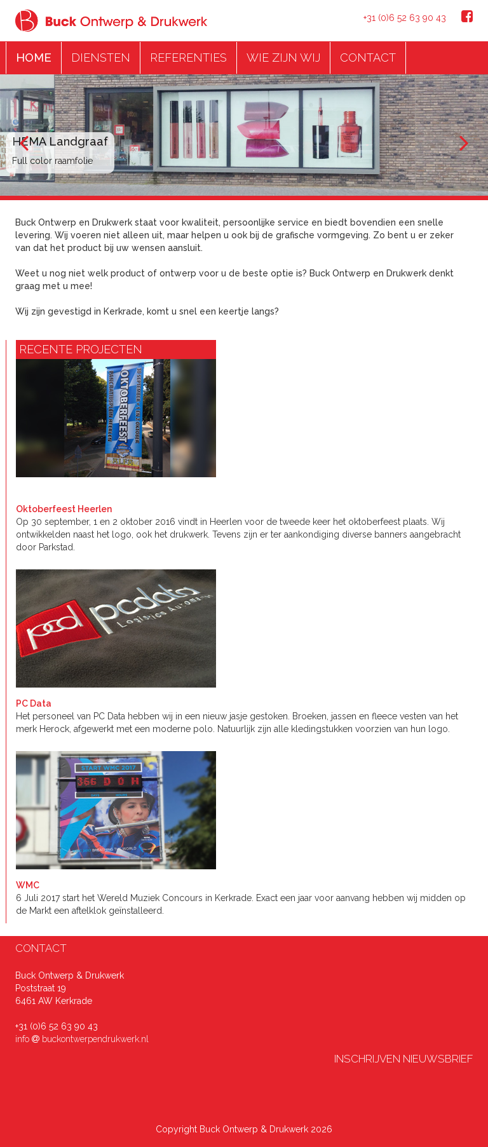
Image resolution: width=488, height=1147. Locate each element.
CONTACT (368, 57)
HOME (33, 57)
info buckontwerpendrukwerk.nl (82, 1039)
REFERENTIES (188, 57)
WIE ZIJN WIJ (283, 57)
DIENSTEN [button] (100, 57)
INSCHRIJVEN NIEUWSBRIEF (403, 1058)
